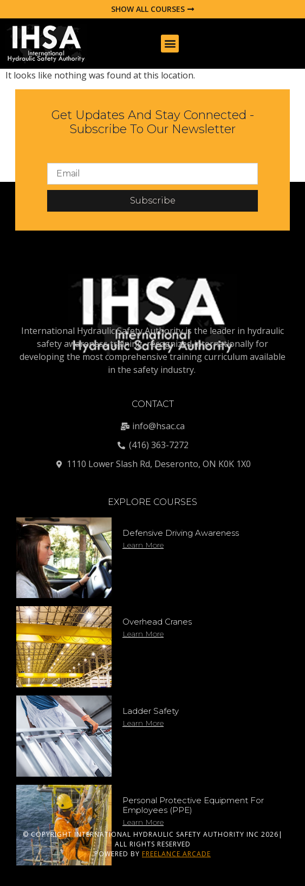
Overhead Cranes (157, 621)
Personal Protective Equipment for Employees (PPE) (193, 805)
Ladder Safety (150, 711)
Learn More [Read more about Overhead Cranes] (143, 634)
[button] (170, 43)
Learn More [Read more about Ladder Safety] (143, 723)
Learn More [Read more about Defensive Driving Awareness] (143, 545)
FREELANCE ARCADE (176, 853)
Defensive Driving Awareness (180, 533)
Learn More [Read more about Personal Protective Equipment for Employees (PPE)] (143, 822)
